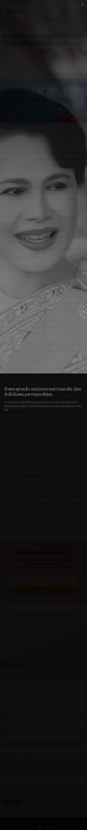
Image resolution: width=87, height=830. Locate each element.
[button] (82, 4)
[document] (43, 415)
